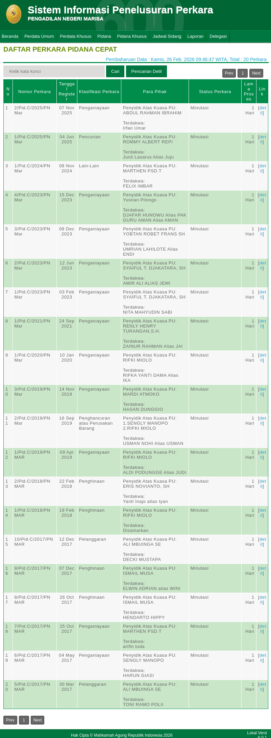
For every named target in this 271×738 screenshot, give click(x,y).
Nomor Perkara (34, 91)
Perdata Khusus (76, 36)
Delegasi (218, 36)
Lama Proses (249, 91)
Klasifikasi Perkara (99, 91)
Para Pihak (155, 91)
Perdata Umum (39, 36)
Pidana (104, 36)
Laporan (196, 36)
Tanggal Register (66, 91)
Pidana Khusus (132, 36)
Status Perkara (215, 91)
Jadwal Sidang (167, 36)
